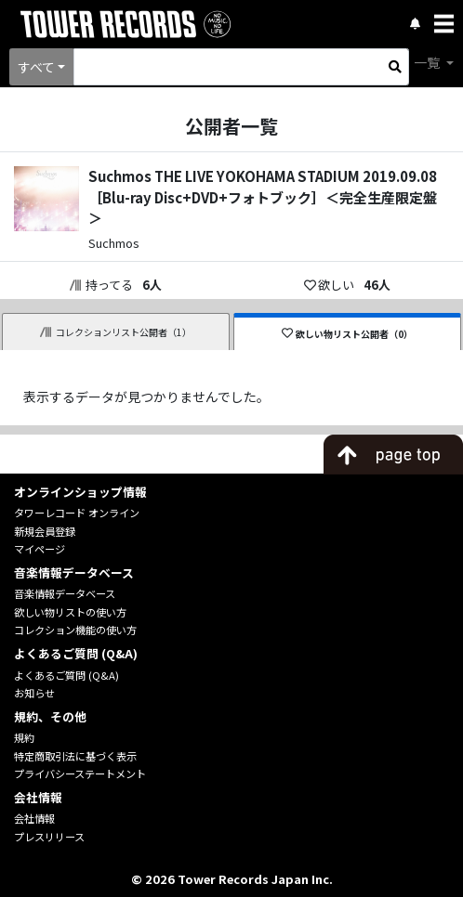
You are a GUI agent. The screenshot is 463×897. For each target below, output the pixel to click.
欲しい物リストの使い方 (70, 611)
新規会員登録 (44, 531)
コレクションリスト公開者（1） (116, 332)
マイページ (39, 548)
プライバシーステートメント (80, 773)
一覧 (428, 62)
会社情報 (34, 818)
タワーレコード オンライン (76, 512)
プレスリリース (49, 836)
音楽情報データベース (64, 593)
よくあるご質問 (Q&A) (66, 675)
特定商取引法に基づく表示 (75, 755)
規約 (24, 737)
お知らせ (34, 692)
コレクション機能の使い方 (75, 629)
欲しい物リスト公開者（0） (347, 334)
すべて (36, 67)
